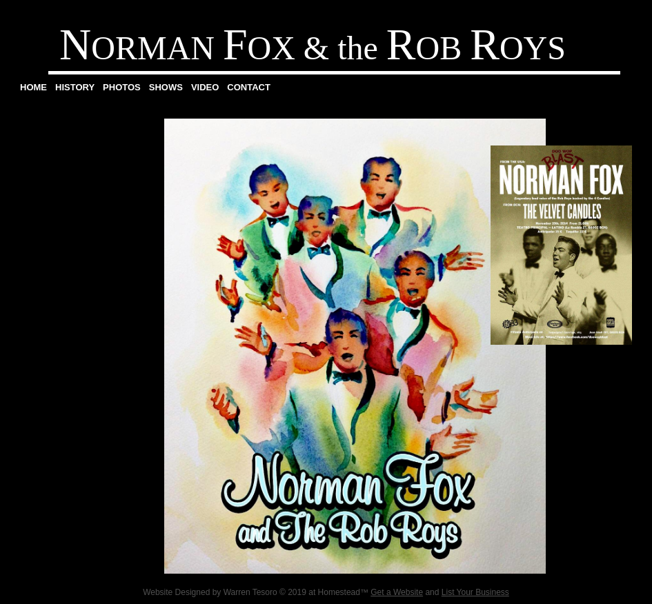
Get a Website (397, 592)
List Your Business (475, 592)
